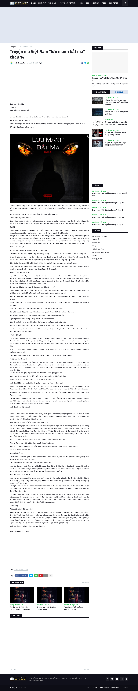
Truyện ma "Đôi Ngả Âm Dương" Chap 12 (46, 608)
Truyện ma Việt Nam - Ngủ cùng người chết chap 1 (115, 144)
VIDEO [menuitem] (104, 3)
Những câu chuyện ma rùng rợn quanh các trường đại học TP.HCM (116, 102)
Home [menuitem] (33, 3)
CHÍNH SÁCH (115, 688)
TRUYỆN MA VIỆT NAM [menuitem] (67, 3)
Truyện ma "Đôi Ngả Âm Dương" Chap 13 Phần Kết (20, 608)
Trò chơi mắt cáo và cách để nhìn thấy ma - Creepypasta (116, 123)
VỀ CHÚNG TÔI (92, 688)
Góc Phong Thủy (98, 249)
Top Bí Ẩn (96, 239)
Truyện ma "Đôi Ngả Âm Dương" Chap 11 (73, 608)
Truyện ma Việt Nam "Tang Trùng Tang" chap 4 (115, 133)
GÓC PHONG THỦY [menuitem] (92, 3)
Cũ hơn (85, 669)
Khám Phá (96, 243)
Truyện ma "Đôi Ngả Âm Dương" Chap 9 (107, 224)
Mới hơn (13, 669)
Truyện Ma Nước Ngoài (101, 252)
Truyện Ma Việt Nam (25, 47)
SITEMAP (125, 688)
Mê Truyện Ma (21, 688)
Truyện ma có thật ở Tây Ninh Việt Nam (116, 113)
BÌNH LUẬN (119, 92)
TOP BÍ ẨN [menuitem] (52, 3)
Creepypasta (97, 259)
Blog (94, 246)
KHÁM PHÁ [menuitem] (42, 3)
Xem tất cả (85, 582)
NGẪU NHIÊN (101, 92)
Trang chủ (13, 47)
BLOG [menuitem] (81, 3)
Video (95, 255)
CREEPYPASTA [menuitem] (114, 3)
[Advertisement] (69, 24)
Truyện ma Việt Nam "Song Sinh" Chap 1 (109, 79)
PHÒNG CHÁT (104, 688)
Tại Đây (27, 110)
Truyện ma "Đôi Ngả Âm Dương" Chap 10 (108, 217)
